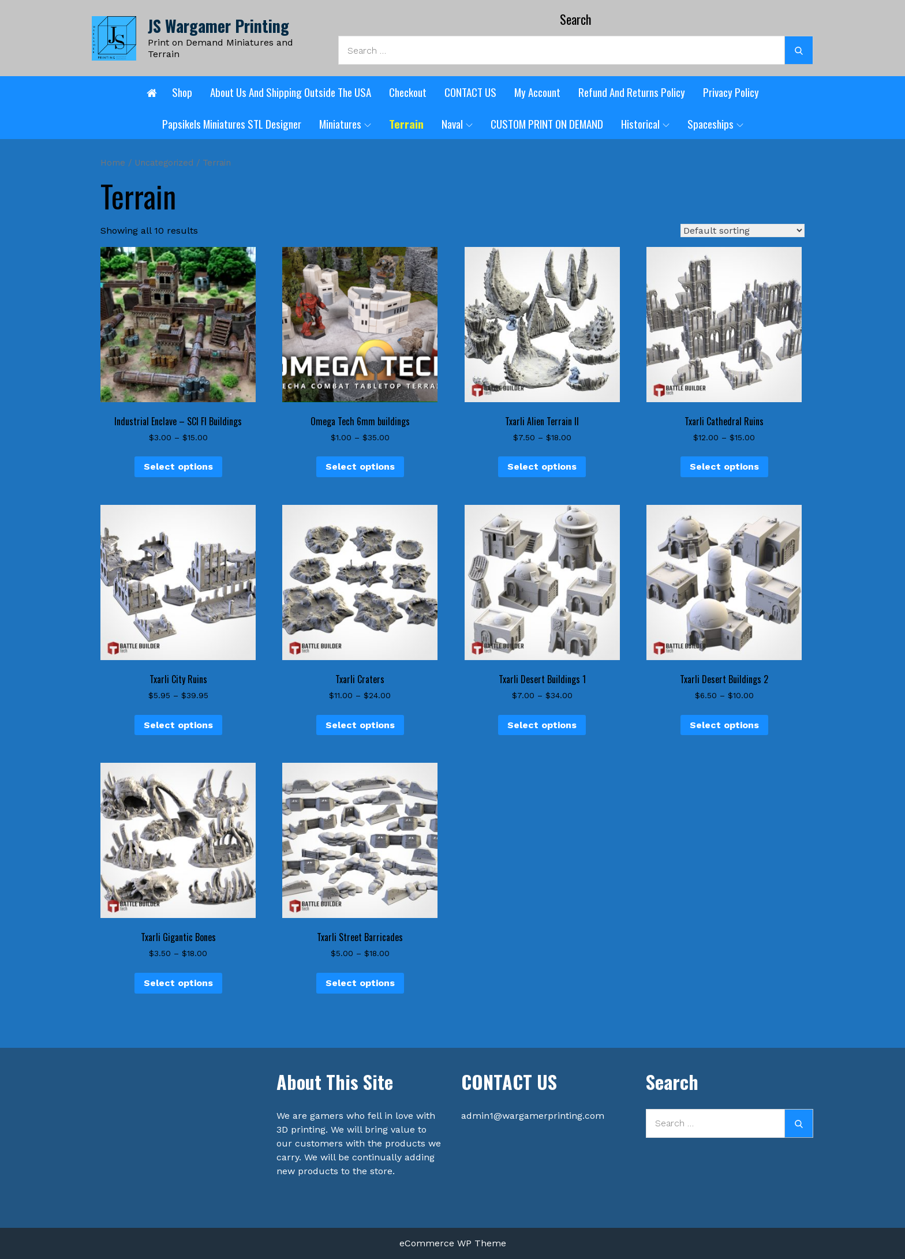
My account (537, 92)
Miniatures (345, 123)
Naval (457, 123)
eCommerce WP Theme (452, 1243)
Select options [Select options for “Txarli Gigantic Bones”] (178, 982)
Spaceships (715, 123)
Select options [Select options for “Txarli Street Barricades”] (360, 982)
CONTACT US (470, 92)
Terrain (406, 123)
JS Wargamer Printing (218, 26)
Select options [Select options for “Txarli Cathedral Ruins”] (724, 466)
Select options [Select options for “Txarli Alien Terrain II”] (542, 466)
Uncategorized (163, 163)
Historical (645, 123)
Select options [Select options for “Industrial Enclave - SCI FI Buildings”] (178, 466)
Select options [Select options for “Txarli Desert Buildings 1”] (542, 725)
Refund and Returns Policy (631, 92)
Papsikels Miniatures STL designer (231, 123)
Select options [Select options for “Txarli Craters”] (360, 725)
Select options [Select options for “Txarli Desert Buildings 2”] (724, 725)
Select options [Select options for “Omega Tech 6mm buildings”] (360, 466)
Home (112, 163)
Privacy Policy (731, 92)
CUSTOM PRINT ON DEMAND (547, 123)
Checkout (408, 92)
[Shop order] (742, 230)
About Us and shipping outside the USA (290, 92)
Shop (182, 92)
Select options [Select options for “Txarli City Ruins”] (178, 725)
